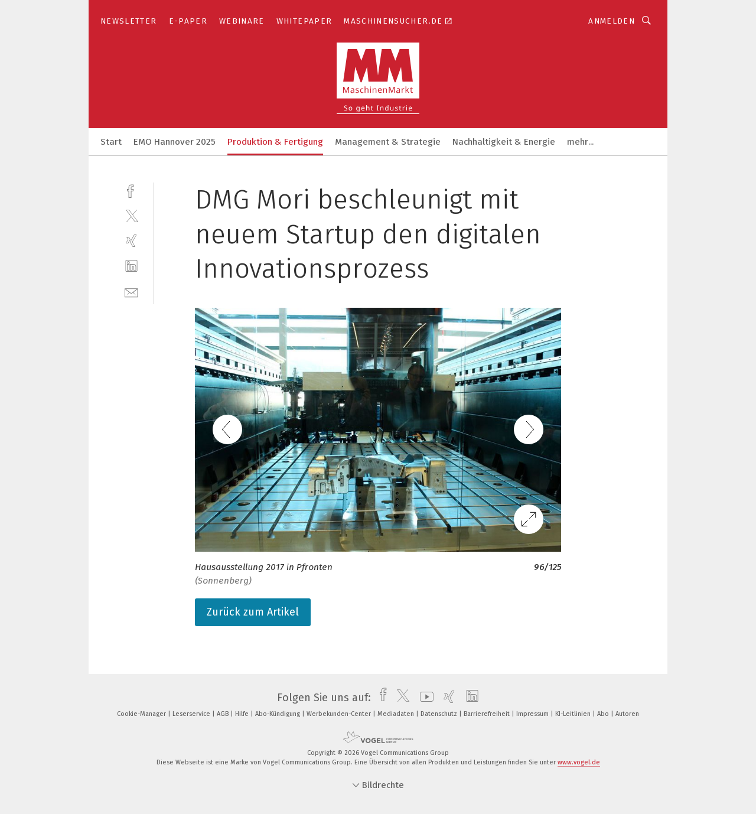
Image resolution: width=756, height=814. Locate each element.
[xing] (131, 240)
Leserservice (192, 714)
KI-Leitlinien (573, 714)
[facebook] (131, 190)
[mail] (131, 291)
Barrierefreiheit (487, 714)
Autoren (627, 714)
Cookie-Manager (142, 714)
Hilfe (242, 714)
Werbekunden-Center (340, 714)
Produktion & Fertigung (275, 141)
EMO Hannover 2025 (174, 141)
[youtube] (424, 697)
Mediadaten (396, 714)
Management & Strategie (388, 141)
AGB (223, 714)
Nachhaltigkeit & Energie (503, 141)
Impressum (533, 714)
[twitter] (131, 215)
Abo (604, 714)
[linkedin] (131, 266)
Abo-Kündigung (278, 714)
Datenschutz (440, 714)
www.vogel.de (579, 762)
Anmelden (611, 21)
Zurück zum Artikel (253, 611)
